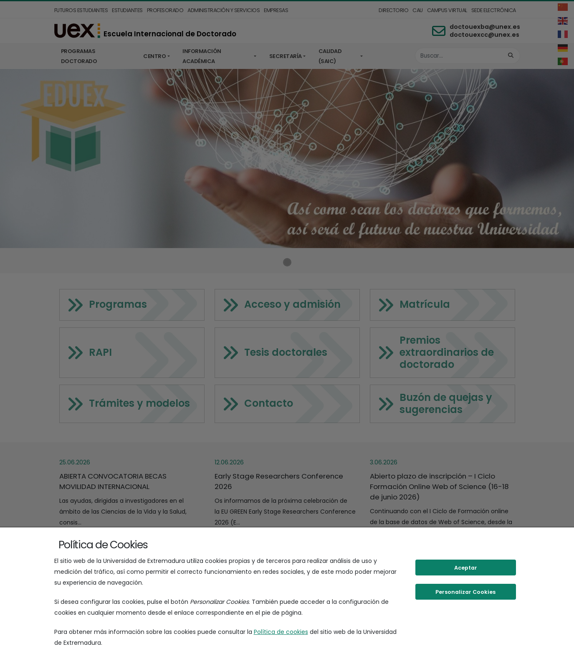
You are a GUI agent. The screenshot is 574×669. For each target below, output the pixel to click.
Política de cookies (281, 632)
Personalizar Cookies (465, 592)
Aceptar (465, 567)
